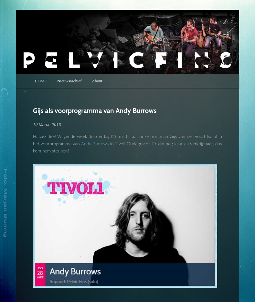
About (97, 80)
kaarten (182, 143)
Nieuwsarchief (69, 80)
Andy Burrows (95, 143)
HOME (41, 80)
